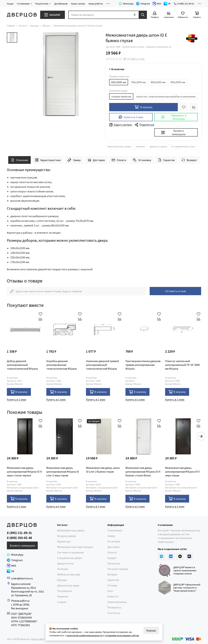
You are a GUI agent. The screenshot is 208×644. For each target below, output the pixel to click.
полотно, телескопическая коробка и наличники (165, 96)
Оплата (119, 160)
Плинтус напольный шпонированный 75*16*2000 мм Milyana (182, 364)
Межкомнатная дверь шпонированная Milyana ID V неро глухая (182, 471)
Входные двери (66, 536)
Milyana (46, 25)
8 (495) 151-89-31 (184, 3)
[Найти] (143, 15)
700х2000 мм (138, 82)
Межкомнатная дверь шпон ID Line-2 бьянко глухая (103, 469)
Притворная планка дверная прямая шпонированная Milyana (142, 364)
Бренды (35, 25)
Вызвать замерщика (173, 132)
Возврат (189, 160)
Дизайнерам (61, 3)
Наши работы (96, 3)
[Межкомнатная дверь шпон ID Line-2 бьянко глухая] (104, 436)
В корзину (18, 392)
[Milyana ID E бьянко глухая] (60, 74)
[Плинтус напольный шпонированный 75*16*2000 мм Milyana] (183, 329)
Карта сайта (37, 639)
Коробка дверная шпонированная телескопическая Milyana (61, 364)
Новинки (140, 146)
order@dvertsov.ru (22, 578)
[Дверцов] (22, 15)
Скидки (61, 602)
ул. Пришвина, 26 (21, 595)
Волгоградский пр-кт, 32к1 (27, 591)
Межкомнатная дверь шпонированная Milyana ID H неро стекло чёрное (24, 471)
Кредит (112, 558)
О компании (114, 530)
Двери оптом (65, 563)
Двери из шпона (158, 146)
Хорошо (151, 630)
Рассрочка (113, 563)
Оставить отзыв (175, 291)
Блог (110, 591)
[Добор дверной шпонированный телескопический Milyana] (25, 329)
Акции (10, 3)
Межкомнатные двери (119, 146)
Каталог (23, 25)
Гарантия (166, 160)
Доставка (96, 160)
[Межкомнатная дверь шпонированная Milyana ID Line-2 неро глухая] (64, 436)
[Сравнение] (169, 15)
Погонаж (62, 569)
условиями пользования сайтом (122, 635)
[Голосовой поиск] (134, 15)
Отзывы (112, 585)
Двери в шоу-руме (68, 585)
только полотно (121, 96)
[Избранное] (183, 15)
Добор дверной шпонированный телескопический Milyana (22, 364)
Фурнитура (64, 541)
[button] (201, 436)
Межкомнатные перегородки (75, 547)
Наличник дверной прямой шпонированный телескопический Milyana (102, 364)
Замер (73, 160)
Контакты (113, 613)
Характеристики (48, 160)
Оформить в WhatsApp (173, 117)
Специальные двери (69, 558)
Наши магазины (116, 602)
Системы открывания (70, 552)
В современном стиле (183, 146)
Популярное (64, 591)
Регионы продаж (117, 569)
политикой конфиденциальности (84, 635)
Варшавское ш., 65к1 (23, 587)
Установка (142, 160)
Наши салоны (78, 3)
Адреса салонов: (21, 584)
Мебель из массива (68, 574)
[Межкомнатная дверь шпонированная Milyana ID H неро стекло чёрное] (25, 436)
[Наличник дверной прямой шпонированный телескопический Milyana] (104, 329)
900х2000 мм (177, 82)
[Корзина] (197, 15)
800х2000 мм (158, 82)
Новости (112, 596)
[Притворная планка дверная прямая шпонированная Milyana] (143, 329)
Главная (11, 25)
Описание (19, 160)
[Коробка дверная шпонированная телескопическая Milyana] (64, 329)
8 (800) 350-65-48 (19, 538)
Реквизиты (114, 607)
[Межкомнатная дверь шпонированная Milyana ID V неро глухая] (183, 436)
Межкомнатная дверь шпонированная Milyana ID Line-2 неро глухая (62, 471)
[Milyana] (191, 38)
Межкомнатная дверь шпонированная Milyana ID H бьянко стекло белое (142, 471)
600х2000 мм (118, 82)
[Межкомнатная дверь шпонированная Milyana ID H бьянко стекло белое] (143, 436)
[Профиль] (155, 15)
